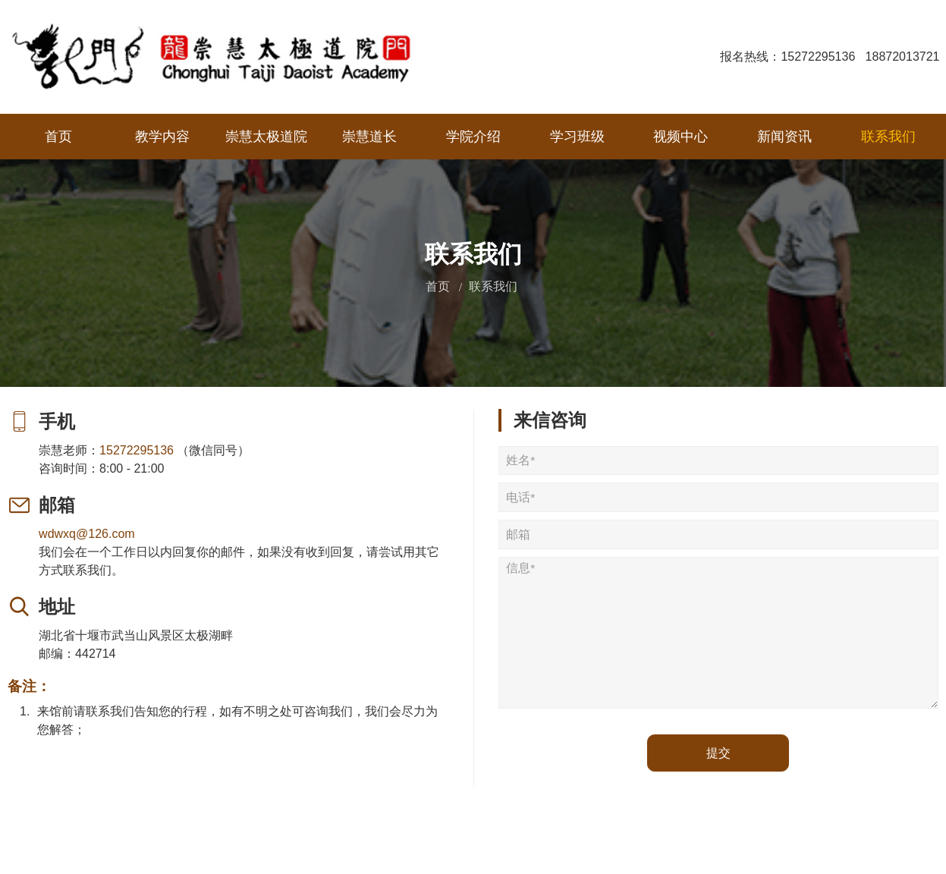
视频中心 (680, 136)
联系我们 (888, 136)
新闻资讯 (784, 136)
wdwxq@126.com (87, 533)
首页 (58, 136)
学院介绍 (473, 136)
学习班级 (577, 136)
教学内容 (162, 136)
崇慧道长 (369, 136)
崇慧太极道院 (266, 136)
